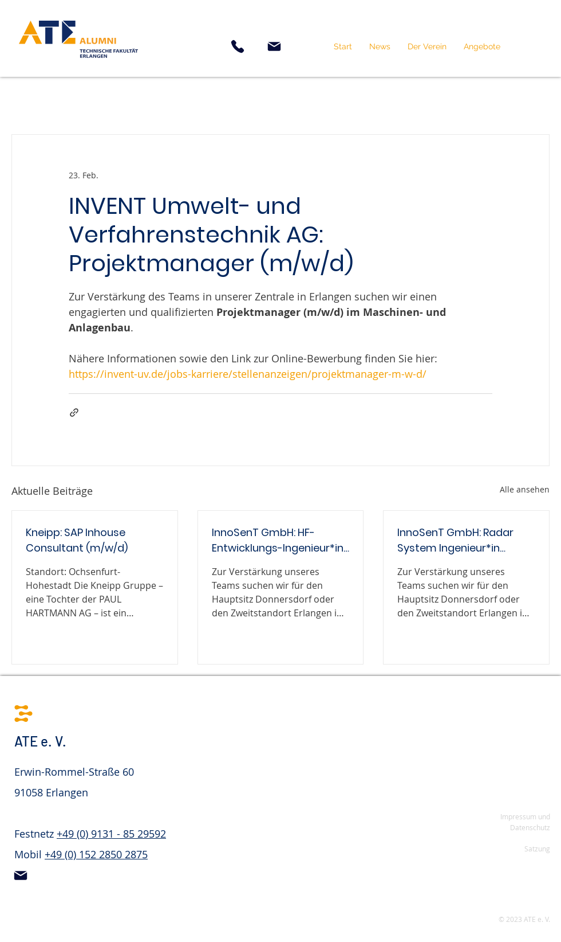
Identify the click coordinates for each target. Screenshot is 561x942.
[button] (427, 46)
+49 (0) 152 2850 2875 (96, 854)
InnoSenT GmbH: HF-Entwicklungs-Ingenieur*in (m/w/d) (277, 540)
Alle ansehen (525, 489)
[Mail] (274, 46)
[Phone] (237, 46)
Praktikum (175, 99)
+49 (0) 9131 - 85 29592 (111, 834)
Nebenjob (109, 99)
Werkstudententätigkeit (271, 99)
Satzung (537, 848)
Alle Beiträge (38, 99)
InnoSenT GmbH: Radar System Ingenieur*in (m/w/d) (455, 540)
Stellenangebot (377, 99)
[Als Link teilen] (74, 412)
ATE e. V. (40, 741)
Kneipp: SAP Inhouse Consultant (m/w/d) (77, 540)
